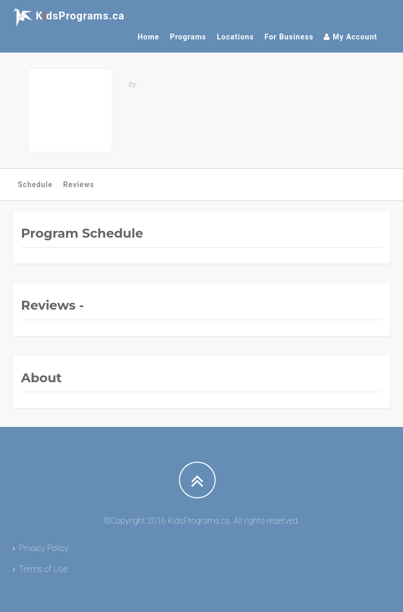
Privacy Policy (43, 548)
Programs (188, 37)
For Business (289, 37)
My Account (350, 37)
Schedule (35, 184)
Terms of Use (43, 569)
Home (148, 37)
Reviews (78, 184)
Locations (235, 37)
